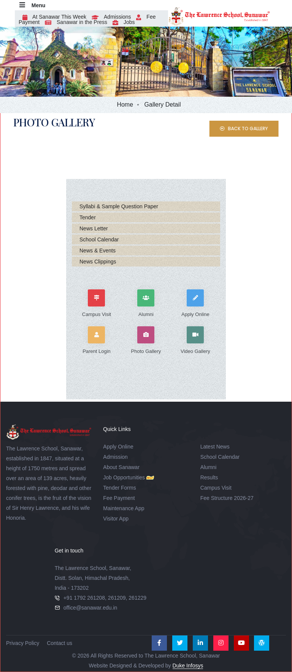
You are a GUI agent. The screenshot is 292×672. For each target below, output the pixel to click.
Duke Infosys (188, 665)
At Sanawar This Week (52, 17)
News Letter (93, 228)
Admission (115, 457)
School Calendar (99, 239)
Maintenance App (123, 508)
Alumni (208, 467)
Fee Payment (119, 498)
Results (209, 477)
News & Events (97, 250)
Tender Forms (119, 488)
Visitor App (116, 519)
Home (125, 104)
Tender (87, 217)
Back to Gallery (252, 128)
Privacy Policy (22, 643)
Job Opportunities (124, 477)
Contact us (59, 643)
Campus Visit (216, 488)
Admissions (109, 17)
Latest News (215, 447)
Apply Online (118, 447)
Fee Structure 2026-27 (227, 498)
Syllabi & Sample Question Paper (118, 206)
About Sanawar (121, 467)
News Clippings (97, 262)
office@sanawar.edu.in (90, 608)
